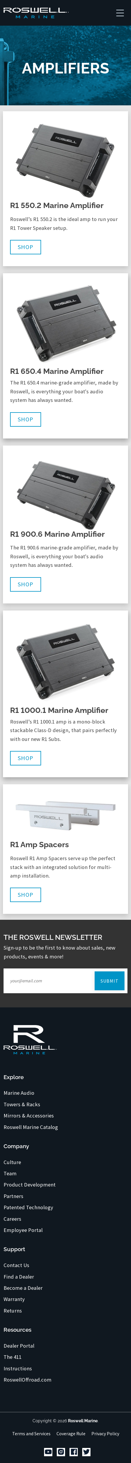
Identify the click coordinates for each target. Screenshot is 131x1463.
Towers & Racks (22, 1104)
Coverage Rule (70, 1433)
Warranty (14, 1299)
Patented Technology (28, 1207)
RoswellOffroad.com (27, 1380)
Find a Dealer (19, 1277)
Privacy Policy (105, 1433)
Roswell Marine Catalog (31, 1127)
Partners (13, 1196)
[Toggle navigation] (120, 13)
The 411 (13, 1357)
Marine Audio (19, 1093)
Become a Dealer (23, 1288)
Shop (25, 247)
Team (10, 1173)
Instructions (18, 1368)
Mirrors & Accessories (29, 1115)
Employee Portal (23, 1230)
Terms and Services (31, 1433)
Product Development (30, 1184)
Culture (12, 1162)
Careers (12, 1219)
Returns (13, 1310)
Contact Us (16, 1265)
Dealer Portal (19, 1346)
